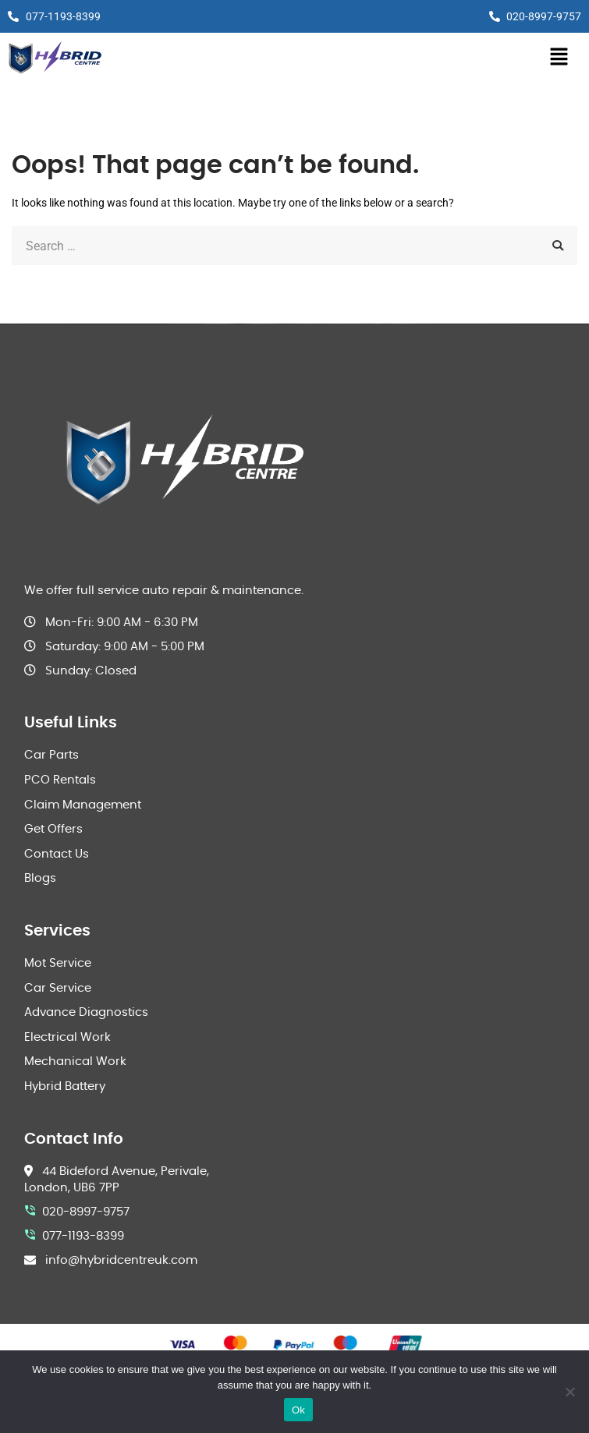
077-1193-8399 (83, 1236)
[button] (558, 58)
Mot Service (57, 963)
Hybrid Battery (64, 1086)
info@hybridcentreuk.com (121, 1260)
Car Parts (51, 755)
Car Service (57, 988)
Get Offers (53, 829)
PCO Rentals (60, 780)
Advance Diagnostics (86, 1012)
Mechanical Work (75, 1061)
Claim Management (82, 805)
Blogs (40, 878)
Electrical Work (67, 1037)
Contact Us (56, 854)
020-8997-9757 (86, 1212)
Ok (298, 1410)
